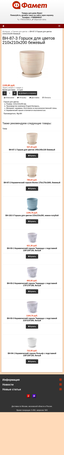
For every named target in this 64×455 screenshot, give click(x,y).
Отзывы (21, 98)
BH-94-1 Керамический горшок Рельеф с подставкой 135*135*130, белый (32, 354)
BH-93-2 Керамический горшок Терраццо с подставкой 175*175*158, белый (32, 284)
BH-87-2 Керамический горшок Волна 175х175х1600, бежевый (32, 183)
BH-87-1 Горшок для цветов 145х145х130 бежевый (32, 150)
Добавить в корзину (27, 93)
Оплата (46, 98)
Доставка (34, 98)
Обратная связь (39, 19)
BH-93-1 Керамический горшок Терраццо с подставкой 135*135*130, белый (32, 249)
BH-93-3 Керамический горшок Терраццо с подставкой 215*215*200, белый (32, 319)
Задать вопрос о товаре (11, 88)
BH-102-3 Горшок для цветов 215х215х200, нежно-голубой (31, 215)
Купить (32, 156)
